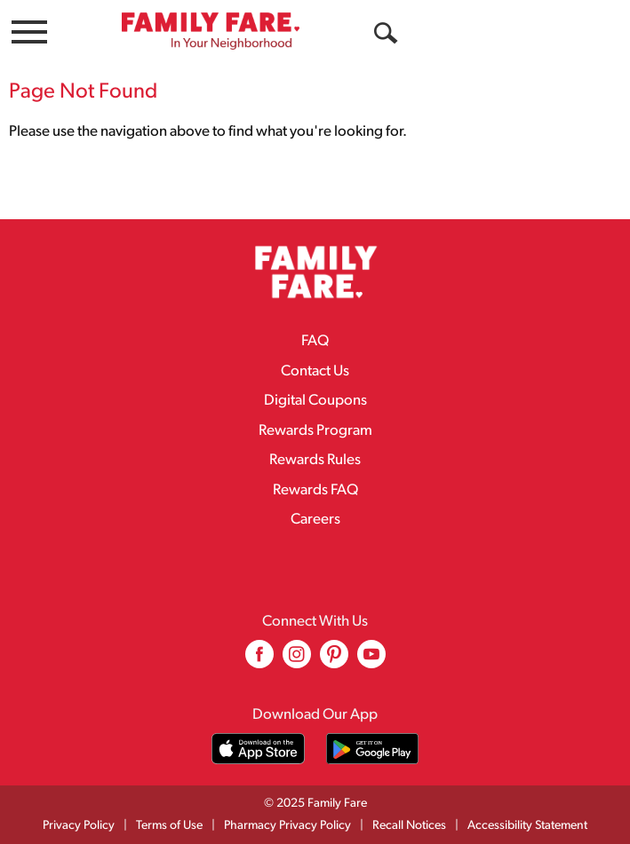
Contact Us (315, 371)
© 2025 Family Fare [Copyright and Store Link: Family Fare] (315, 803)
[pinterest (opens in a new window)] (334, 660)
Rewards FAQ (315, 490)
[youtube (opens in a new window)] (371, 660)
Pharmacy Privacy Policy (287, 825)
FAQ (315, 341)
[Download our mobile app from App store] (258, 748)
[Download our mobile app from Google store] (372, 748)
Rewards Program (315, 430)
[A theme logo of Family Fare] (210, 30)
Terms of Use (169, 825)
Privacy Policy (79, 825)
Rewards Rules (315, 460)
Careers (315, 519)
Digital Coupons (315, 400)
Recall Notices (409, 825)
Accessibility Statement (527, 825)
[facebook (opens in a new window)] (259, 660)
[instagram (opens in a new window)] (297, 660)
